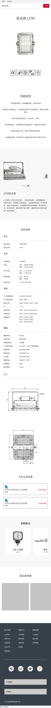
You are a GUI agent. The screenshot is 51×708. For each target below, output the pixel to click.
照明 (3, 1)
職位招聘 (35, 639)
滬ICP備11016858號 (40, 702)
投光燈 (9, 1)
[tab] (14, 6)
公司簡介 (7, 634)
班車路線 (35, 643)
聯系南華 (7, 651)
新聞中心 (21, 630)
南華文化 (7, 639)
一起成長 (35, 634)
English (8, 691)
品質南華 (7, 643)
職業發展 (36, 630)
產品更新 (21, 639)
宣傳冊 (20, 647)
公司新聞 (21, 634)
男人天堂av (4, 707)
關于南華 (7, 630)
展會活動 (21, 643)
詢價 (46, 6)
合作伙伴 (7, 647)
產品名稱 (5, 6)
